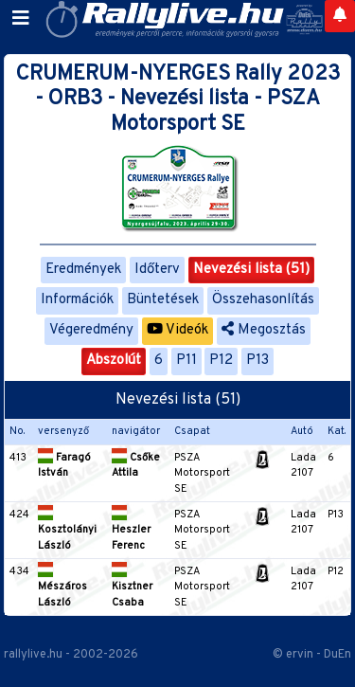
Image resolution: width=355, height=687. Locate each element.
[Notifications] (340, 16)
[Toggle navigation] (21, 19)
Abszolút (113, 361)
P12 (221, 361)
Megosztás (264, 330)
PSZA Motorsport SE (202, 473)
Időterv (157, 270)
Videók (177, 330)
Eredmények (83, 270)
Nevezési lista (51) (251, 270)
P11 (186, 361)
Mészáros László (62, 587)
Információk (77, 300)
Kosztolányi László (67, 530)
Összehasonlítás (263, 300)
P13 (257, 361)
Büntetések (163, 300)
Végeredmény (91, 330)
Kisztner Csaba (132, 587)
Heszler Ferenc (131, 530)
